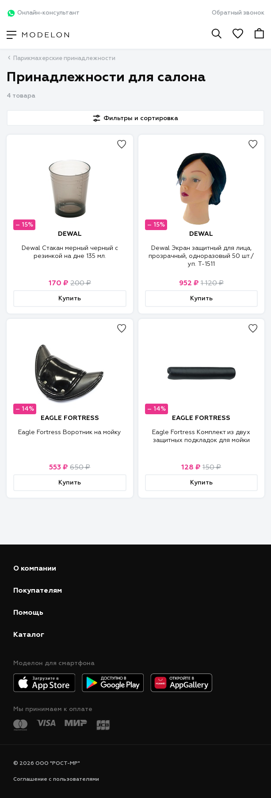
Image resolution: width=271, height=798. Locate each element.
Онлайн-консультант (43, 13)
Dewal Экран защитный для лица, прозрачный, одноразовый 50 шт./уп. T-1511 (201, 256)
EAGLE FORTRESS (70, 418)
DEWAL (70, 234)
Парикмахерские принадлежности (64, 58)
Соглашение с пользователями (56, 779)
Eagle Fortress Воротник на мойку (69, 432)
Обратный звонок (238, 13)
